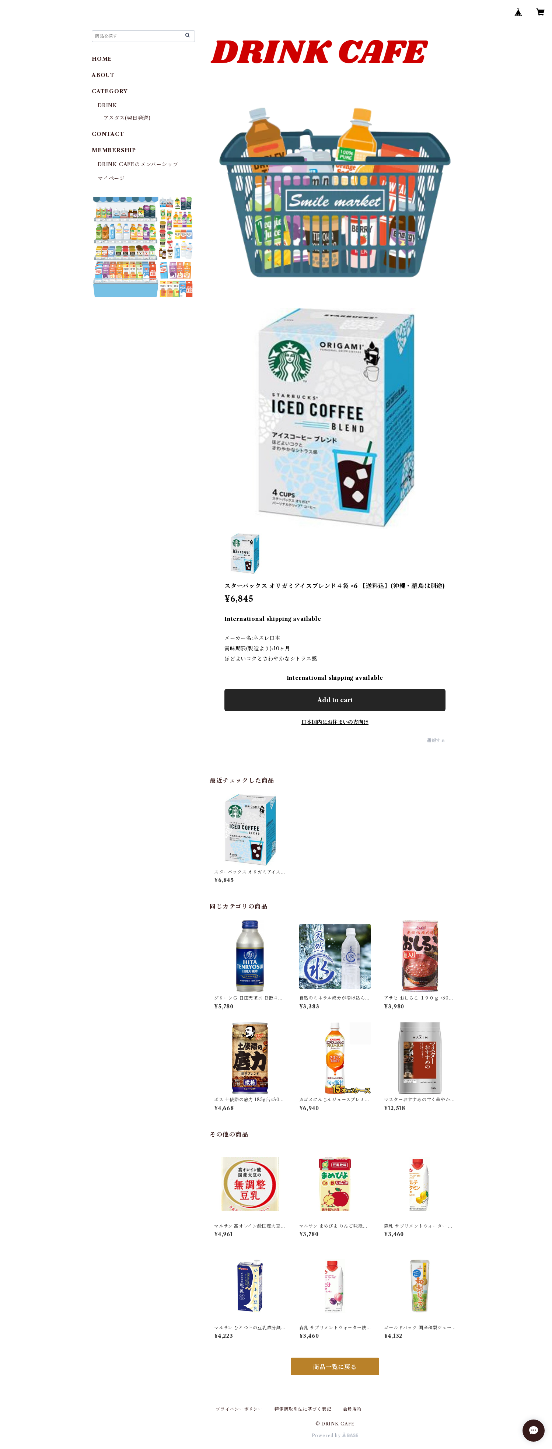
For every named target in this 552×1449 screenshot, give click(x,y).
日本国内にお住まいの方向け (334, 722)
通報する (436, 740)
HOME (102, 59)
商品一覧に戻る (335, 1367)
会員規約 (352, 1409)
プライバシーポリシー (239, 1409)
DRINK (107, 105)
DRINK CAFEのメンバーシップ (138, 164)
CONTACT (108, 134)
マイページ (111, 178)
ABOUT (103, 75)
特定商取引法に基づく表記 (303, 1409)
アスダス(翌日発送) (127, 118)
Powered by (335, 1435)
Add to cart (335, 700)
